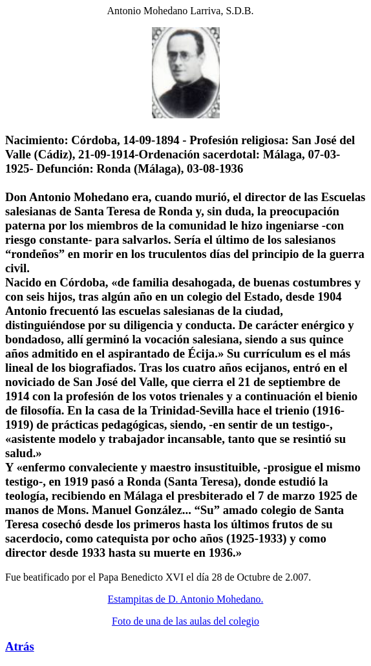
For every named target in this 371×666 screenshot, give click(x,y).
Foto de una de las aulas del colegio (185, 621)
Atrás (19, 646)
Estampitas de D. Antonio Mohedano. (186, 599)
